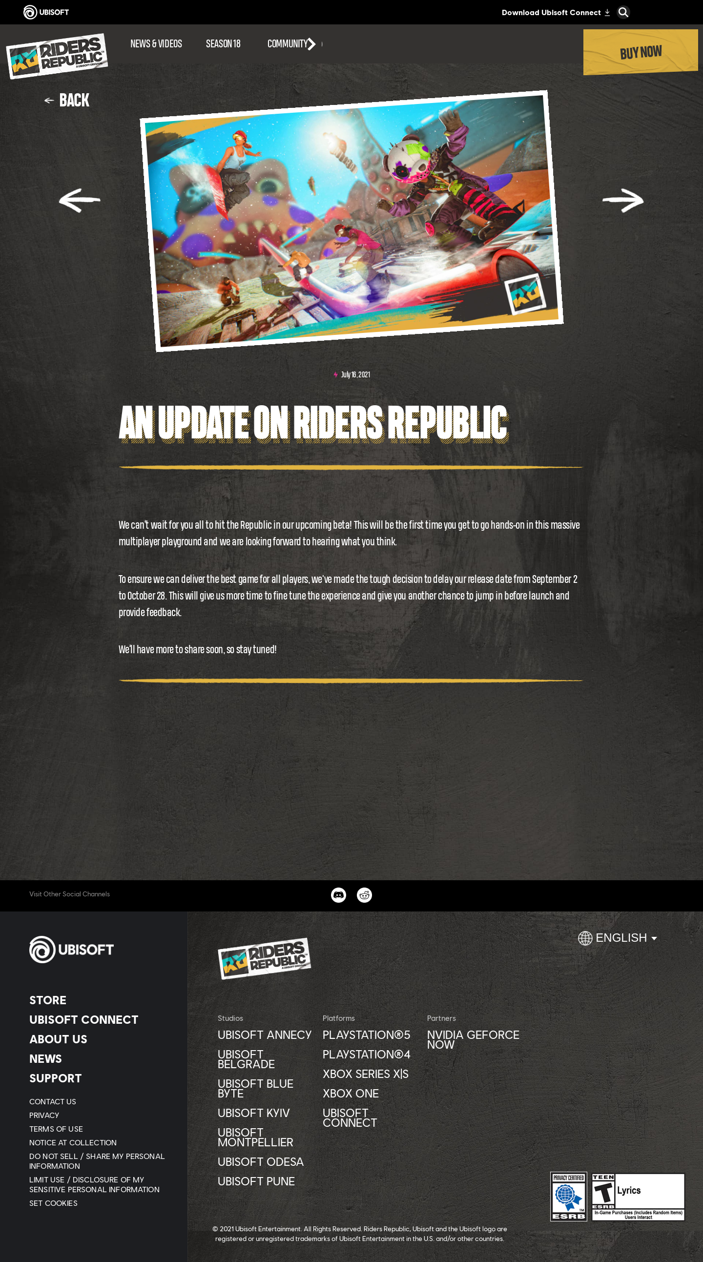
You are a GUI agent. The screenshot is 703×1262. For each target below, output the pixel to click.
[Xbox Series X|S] (370, 1073)
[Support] (99, 1078)
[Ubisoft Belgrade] (265, 1059)
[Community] (295, 43)
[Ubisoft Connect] (99, 1019)
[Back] (66, 100)
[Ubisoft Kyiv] (265, 1112)
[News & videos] (156, 43)
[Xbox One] (370, 1093)
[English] (617, 942)
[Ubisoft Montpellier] (265, 1137)
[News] (99, 1058)
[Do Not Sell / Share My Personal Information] (99, 1161)
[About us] (99, 1039)
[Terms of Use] (99, 1129)
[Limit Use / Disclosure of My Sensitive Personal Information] (99, 1184)
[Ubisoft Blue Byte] (265, 1088)
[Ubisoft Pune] (265, 1181)
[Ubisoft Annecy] (265, 1034)
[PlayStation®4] (370, 1054)
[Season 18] (223, 43)
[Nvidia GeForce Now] (474, 1039)
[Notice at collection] (99, 1142)
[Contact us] (99, 1101)
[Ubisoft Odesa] (265, 1161)
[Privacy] (99, 1115)
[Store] (99, 1000)
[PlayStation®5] (370, 1034)
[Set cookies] (53, 1203)
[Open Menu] (3, 30)
